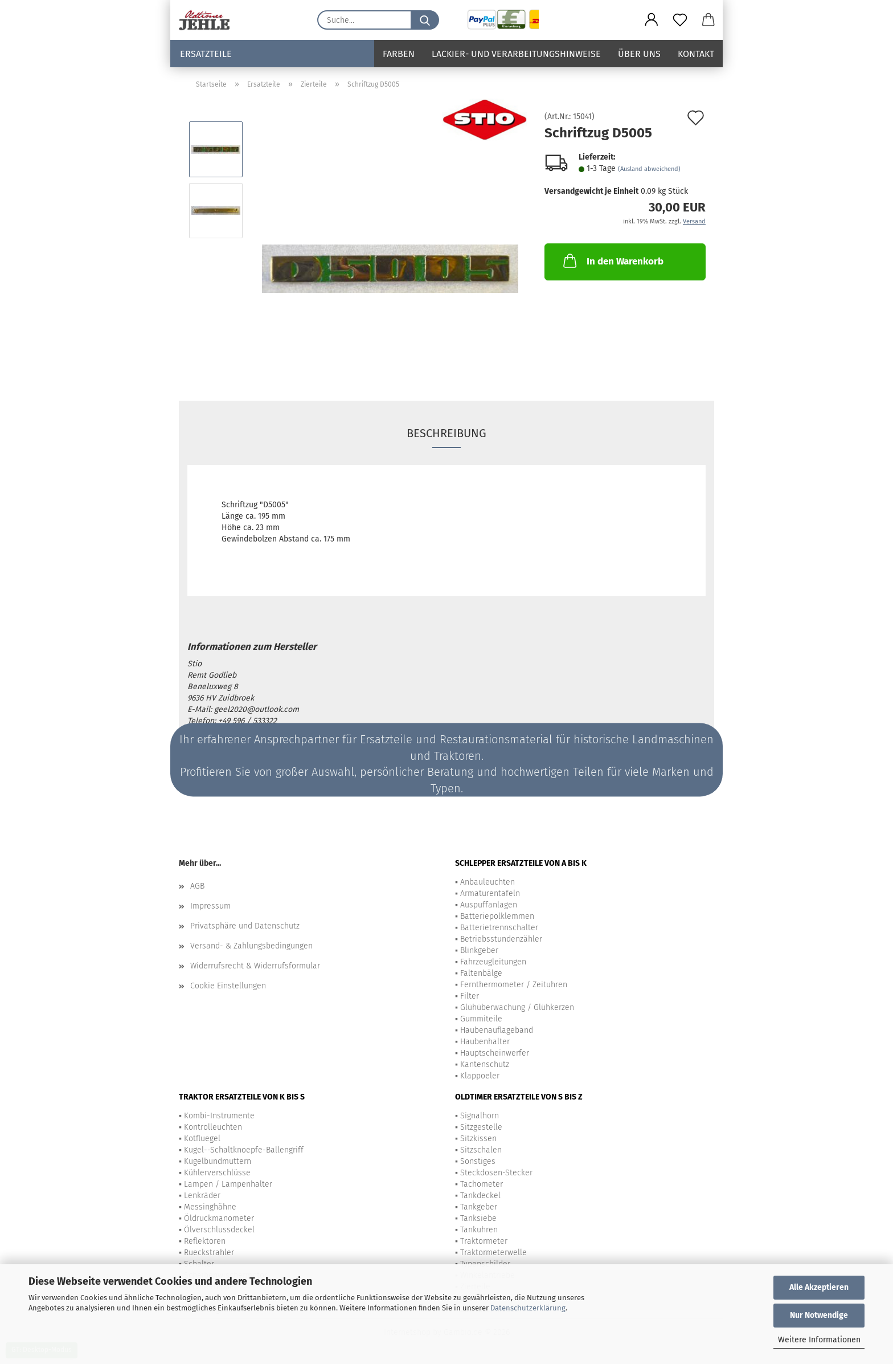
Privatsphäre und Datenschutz (245, 926)
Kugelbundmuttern (217, 1161)
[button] (651, 20)
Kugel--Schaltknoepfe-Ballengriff (244, 1150)
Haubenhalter (485, 1042)
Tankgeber (478, 1207)
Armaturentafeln (490, 893)
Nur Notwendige (819, 1315)
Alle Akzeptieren (819, 1287)
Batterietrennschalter (499, 928)
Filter (469, 996)
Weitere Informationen (819, 1340)
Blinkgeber (479, 950)
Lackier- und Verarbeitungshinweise (516, 53)
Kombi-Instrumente (219, 1116)
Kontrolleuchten (213, 1127)
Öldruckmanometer (219, 1218)
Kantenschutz (484, 1064)
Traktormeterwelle (493, 1252)
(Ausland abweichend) (649, 169)
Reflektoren (205, 1241)
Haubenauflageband (496, 1030)
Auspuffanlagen (488, 905)
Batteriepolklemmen (497, 916)
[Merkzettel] (680, 20)
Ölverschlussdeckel (219, 1230)
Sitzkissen (478, 1138)
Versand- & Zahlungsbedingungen (251, 946)
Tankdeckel (480, 1195)
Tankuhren (479, 1230)
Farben (399, 53)
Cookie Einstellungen (228, 986)
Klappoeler (479, 1076)
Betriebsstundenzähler (501, 939)
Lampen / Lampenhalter (228, 1184)
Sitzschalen (481, 1150)
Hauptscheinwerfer (494, 1053)
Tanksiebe (478, 1218)
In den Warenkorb (612, 260)
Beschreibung (446, 433)
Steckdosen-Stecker (496, 1173)
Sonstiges (477, 1161)
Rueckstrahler (209, 1252)
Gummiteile (481, 1019)
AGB (197, 886)
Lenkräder (202, 1195)
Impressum (210, 906)
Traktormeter (483, 1241)
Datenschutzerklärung (528, 1308)
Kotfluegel (202, 1138)
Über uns (639, 53)
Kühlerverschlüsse (217, 1173)
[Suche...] (425, 20)
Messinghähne (210, 1207)
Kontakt (696, 53)
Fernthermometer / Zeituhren (513, 985)
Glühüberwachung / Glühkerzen (517, 1007)
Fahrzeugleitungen (493, 962)
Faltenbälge (481, 973)
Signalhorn (479, 1116)
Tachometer (481, 1184)
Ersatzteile (206, 53)
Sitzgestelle (481, 1127)
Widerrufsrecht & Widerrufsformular (255, 966)
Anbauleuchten (487, 882)
